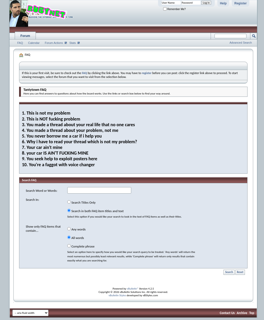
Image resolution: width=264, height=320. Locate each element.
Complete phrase (81, 246)
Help (223, 3)
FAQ (20, 42)
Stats (72, 42)
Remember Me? (174, 9)
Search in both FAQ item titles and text (95, 211)
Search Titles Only (81, 202)
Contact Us (227, 313)
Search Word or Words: (41, 191)
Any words (76, 229)
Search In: (32, 200)
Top (251, 313)
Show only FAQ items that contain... (43, 229)
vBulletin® (132, 288)
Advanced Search (240, 42)
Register (240, 3)
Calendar (34, 42)
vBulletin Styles (117, 295)
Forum (25, 36)
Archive (242, 313)
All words (75, 238)
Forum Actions (54, 42)
